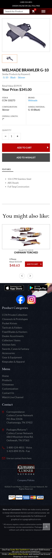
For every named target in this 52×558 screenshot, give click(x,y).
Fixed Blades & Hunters (14, 331)
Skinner (21, 77)
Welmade (32, 100)
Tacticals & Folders (12, 327)
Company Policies (26, 480)
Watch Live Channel (12, 397)
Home (5, 376)
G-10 (5, 77)
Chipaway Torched (26, 252)
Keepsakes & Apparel (13, 361)
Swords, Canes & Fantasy (15, 348)
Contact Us (8, 393)
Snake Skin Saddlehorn (20, 550)
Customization (10, 388)
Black (13, 77)
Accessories (8, 353)
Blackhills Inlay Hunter (19, 554)
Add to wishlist (26, 157)
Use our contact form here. (19, 458)
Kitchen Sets (9, 344)
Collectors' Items (11, 340)
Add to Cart (24, 147)
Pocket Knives (9, 323)
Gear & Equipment (12, 357)
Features (6, 169)
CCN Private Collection (14, 314)
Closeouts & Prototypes (15, 319)
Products (7, 380)
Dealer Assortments (13, 336)
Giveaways (8, 384)
